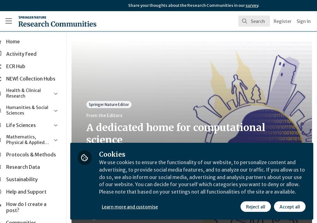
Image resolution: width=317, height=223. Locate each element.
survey (251, 5)
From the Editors (117, 115)
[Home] (46, 21)
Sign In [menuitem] (304, 21)
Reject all (255, 206)
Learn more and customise (143, 206)
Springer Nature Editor (122, 104)
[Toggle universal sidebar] (8, 21)
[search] (254, 21)
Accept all (290, 206)
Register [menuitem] (283, 21)
